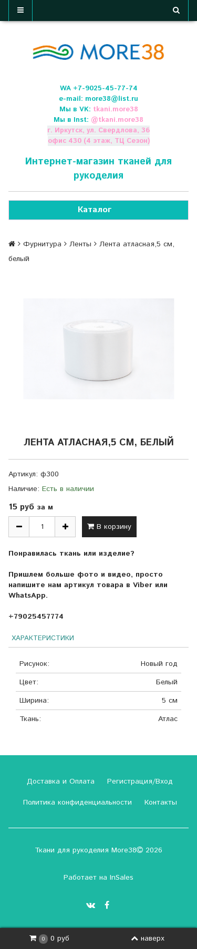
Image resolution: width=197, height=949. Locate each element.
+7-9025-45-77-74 (105, 88)
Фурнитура (42, 244)
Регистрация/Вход (139, 781)
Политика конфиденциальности (76, 802)
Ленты (80, 244)
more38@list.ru (111, 99)
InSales (121, 877)
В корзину (109, 527)
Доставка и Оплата (59, 781)
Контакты (159, 802)
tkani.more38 (115, 109)
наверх (147, 938)
